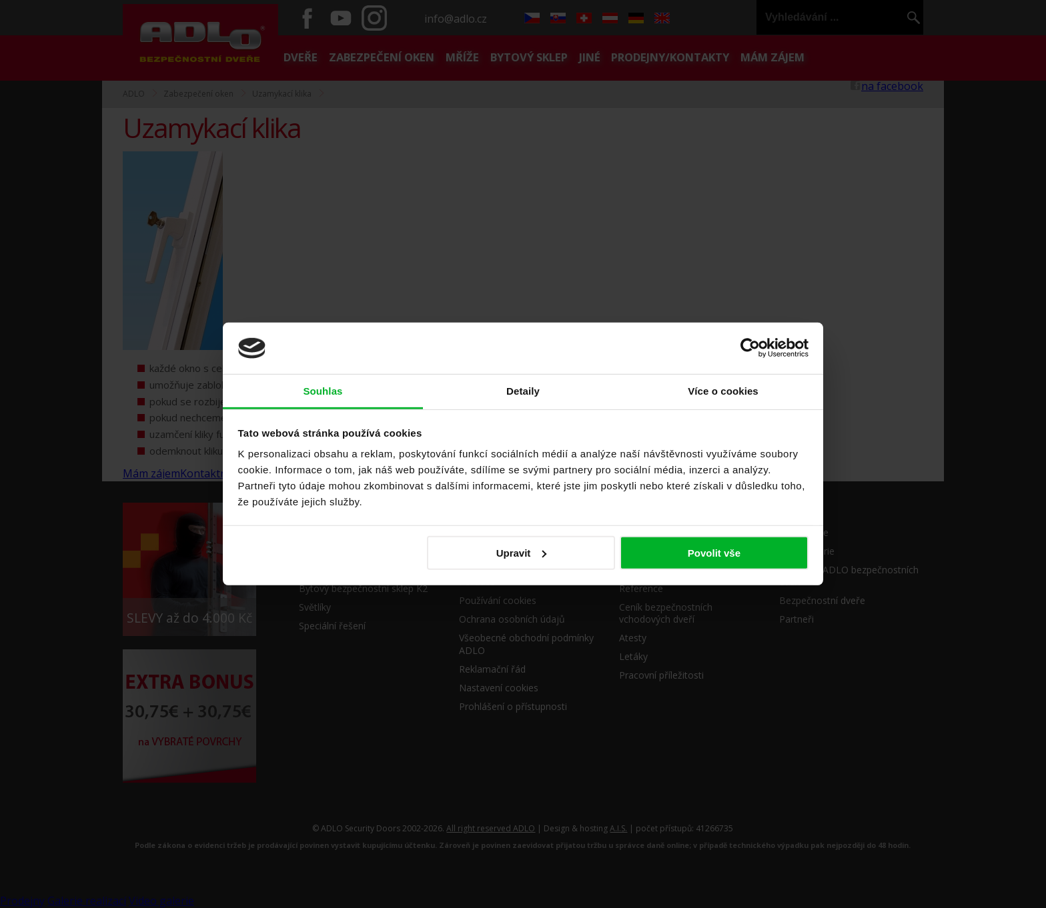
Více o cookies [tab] (723, 391)
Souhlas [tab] (322, 391)
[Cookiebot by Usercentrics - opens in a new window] (750, 348)
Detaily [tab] (523, 391)
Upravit (521, 553)
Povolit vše (714, 553)
